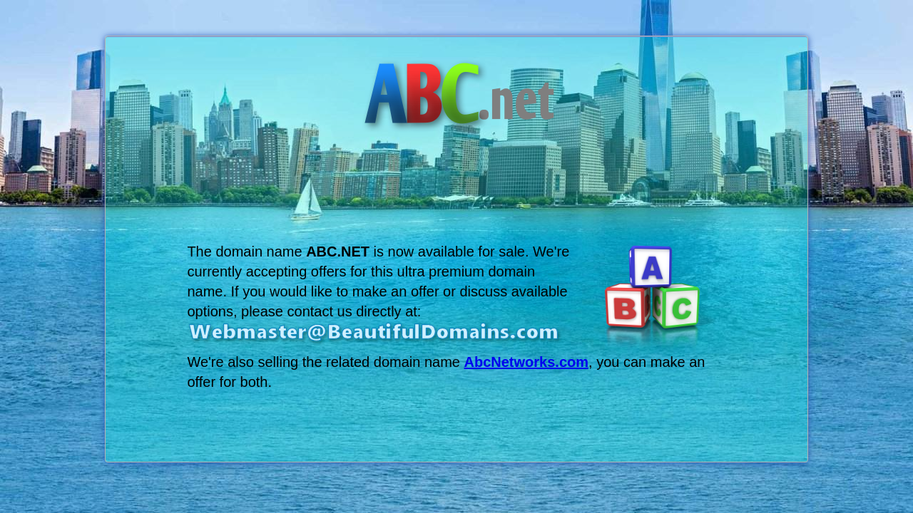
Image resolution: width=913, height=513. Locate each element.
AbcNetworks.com (526, 362)
